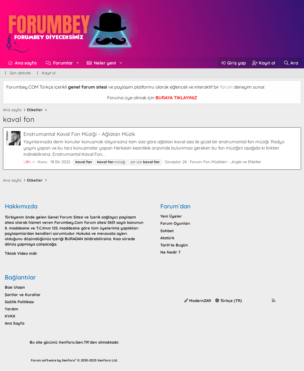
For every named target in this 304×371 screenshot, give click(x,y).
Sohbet (167, 230)
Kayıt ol (49, 72)
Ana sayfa (26, 63)
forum (226, 87)
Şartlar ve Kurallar (23, 294)
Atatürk (167, 237)
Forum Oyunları (175, 223)
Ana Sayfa (14, 323)
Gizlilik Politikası (19, 301)
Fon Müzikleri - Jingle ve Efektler (232, 161)
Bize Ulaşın (15, 287)
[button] (77, 62)
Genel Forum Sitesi (65, 217)
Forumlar (63, 63)
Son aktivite (20, 72)
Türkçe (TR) (228, 300)
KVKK (10, 316)
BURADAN (74, 238)
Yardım (11, 308)
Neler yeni (105, 63)
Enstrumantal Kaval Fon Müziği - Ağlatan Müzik (79, 134)
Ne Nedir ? (170, 252)
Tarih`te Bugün (174, 245)
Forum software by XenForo (74, 360)
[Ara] (291, 62)
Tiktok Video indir (21, 253)
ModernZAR (197, 300)
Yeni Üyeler (171, 216)
